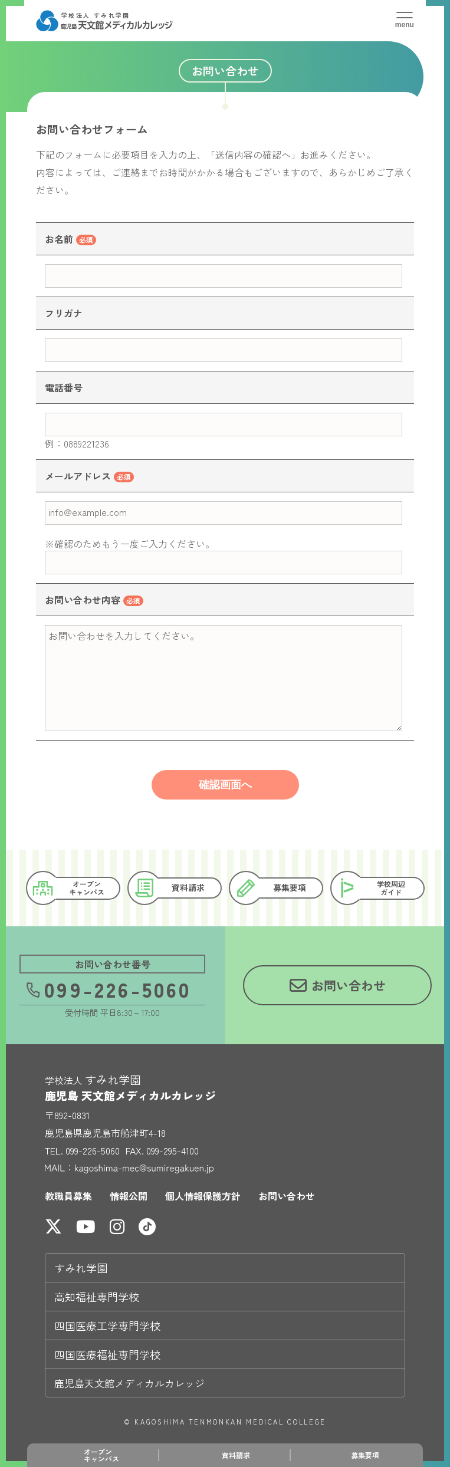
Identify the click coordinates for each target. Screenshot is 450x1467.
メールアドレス (78, 476)
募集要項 (365, 1455)
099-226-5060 (108, 988)
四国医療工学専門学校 (107, 1325)
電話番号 (64, 387)
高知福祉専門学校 (96, 1296)
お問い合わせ (286, 1196)
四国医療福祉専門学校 (107, 1354)
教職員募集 (68, 1196)
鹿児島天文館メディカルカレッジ (129, 1383)
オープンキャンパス (101, 1455)
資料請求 (236, 1455)
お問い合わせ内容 (82, 600)
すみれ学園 (80, 1267)
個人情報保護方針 (203, 1196)
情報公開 (128, 1196)
